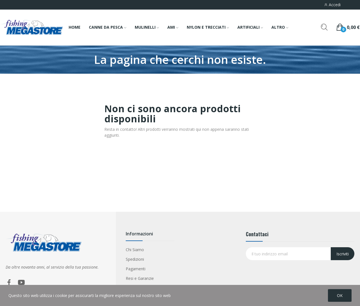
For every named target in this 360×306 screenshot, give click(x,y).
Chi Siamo (135, 249)
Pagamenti (135, 268)
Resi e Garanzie (140, 278)
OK (340, 295)
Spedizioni (135, 259)
